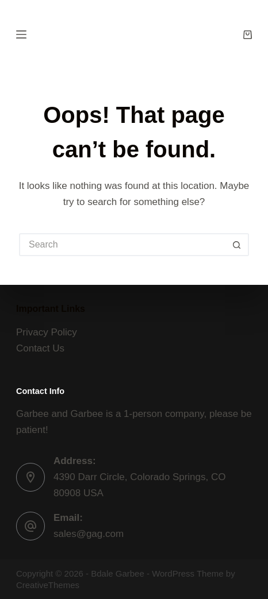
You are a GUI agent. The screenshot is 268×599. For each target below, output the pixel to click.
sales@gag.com (88, 533)
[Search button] (237, 244)
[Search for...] (122, 244)
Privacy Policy (46, 332)
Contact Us (40, 348)
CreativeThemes (47, 585)
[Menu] (21, 34)
